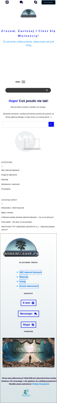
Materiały (4, 180)
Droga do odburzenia (9, 175)
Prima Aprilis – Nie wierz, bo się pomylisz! (16, 222)
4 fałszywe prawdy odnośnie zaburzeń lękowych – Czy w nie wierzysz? (27, 217)
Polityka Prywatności (41, 384)
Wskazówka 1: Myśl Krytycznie (12, 208)
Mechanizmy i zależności (10, 184)
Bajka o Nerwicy (7, 213)
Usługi (23, 281)
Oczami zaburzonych (29, 286)
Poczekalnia (5, 189)
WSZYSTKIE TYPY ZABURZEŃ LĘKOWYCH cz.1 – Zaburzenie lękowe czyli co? (28, 228)
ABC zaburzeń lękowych (10, 170)
